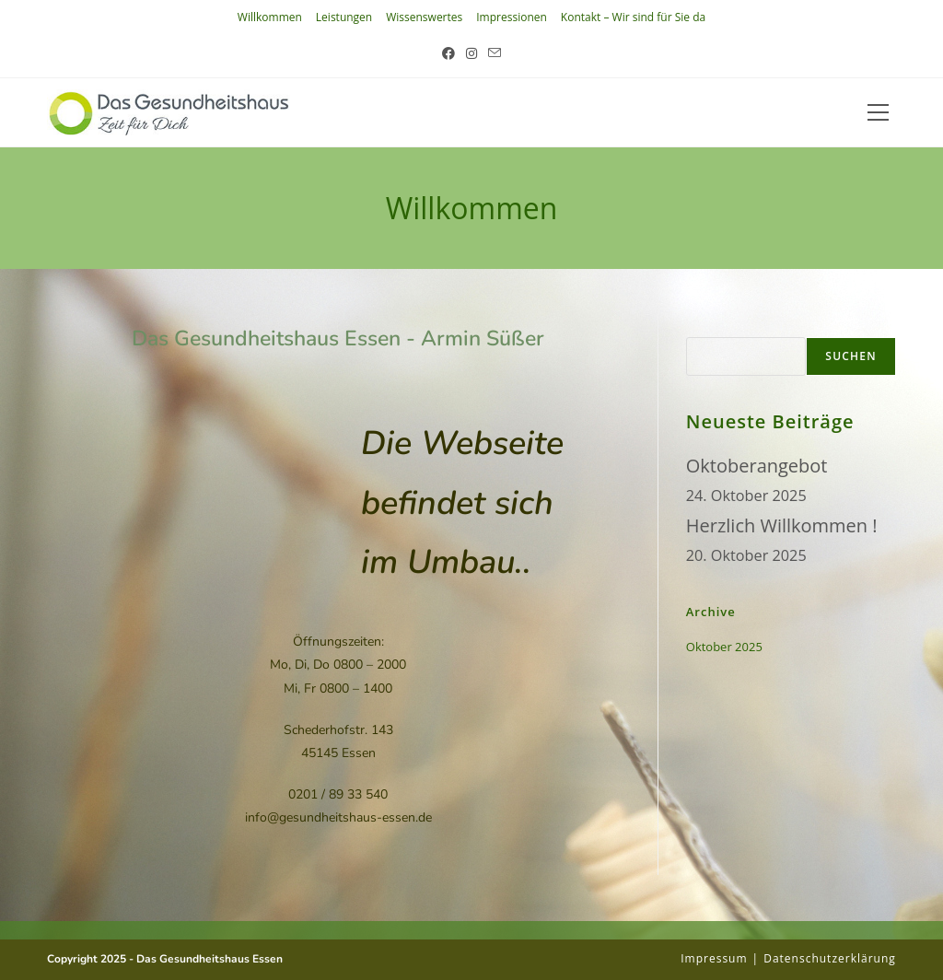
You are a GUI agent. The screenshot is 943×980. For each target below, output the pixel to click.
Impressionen (511, 17)
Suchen (707, 325)
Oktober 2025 (724, 646)
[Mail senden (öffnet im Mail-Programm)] (494, 52)
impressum (714, 958)
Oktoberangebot (757, 465)
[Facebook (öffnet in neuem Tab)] (448, 52)
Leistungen (344, 17)
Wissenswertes (424, 17)
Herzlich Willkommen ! (782, 525)
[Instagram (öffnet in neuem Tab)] (471, 52)
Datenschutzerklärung (829, 958)
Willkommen (270, 17)
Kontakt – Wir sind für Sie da (633, 17)
